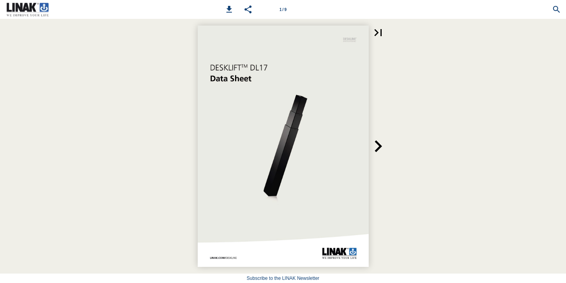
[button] (229, 9)
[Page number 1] (283, 9)
